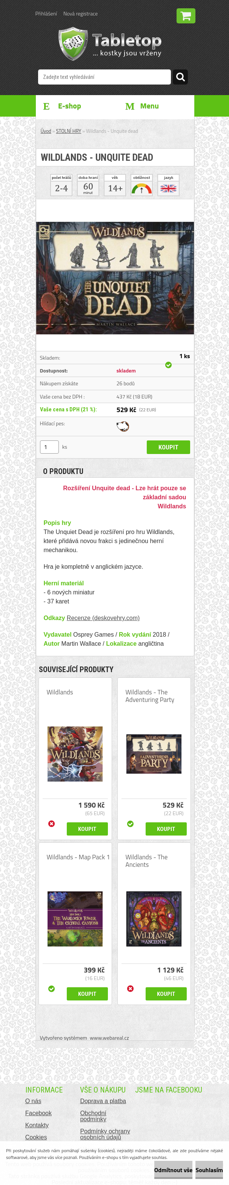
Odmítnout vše (173, 1169)
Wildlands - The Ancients (147, 860)
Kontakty (37, 1125)
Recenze (79, 618)
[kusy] (49, 447)
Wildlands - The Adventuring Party (150, 695)
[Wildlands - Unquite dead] (115, 202)
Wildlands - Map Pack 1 (78, 857)
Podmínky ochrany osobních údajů (105, 1134)
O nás (33, 1101)
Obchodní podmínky (93, 1116)
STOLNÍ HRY (68, 131)
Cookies (36, 1137)
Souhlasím (209, 1169)
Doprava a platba (103, 1101)
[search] (180, 78)
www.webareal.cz (109, 1038)
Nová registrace (80, 13)
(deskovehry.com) (115, 618)
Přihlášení (46, 13)
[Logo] (110, 44)
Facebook (38, 1113)
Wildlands (60, 692)
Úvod (46, 131)
